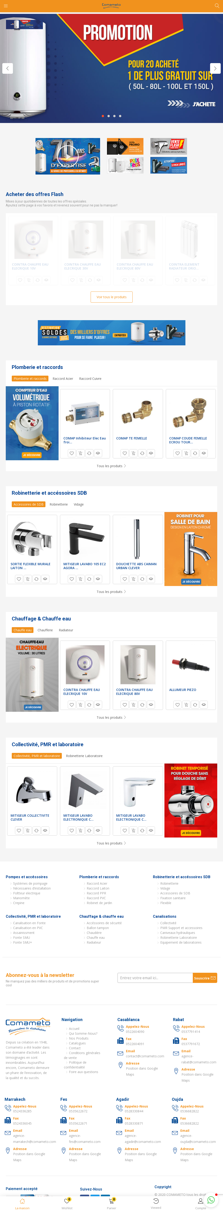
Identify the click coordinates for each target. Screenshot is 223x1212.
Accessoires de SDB (29, 504)
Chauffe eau (23, 630)
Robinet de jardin (99, 903)
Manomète (21, 898)
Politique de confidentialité (75, 1064)
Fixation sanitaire (173, 898)
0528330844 (134, 1111)
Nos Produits (79, 1038)
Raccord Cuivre (90, 378)
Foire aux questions (83, 1072)
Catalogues (77, 1043)
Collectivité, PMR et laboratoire (37, 756)
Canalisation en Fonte (29, 923)
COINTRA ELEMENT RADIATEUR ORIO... (184, 266)
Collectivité (168, 923)
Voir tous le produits (112, 297)
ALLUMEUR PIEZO (182, 689)
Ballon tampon (98, 928)
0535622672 (78, 1111)
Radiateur (66, 630)
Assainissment (24, 932)
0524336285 (22, 1111)
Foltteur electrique (26, 893)
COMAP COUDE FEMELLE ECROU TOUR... (188, 440)
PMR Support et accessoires (181, 928)
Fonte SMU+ (22, 942)
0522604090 (135, 1031)
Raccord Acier (63, 378)
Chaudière (94, 932)
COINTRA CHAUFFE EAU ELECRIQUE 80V (135, 266)
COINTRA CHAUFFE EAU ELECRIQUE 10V (30, 266)
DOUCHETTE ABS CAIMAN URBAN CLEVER (136, 566)
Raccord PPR (96, 893)
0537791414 (190, 1031)
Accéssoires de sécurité (104, 923)
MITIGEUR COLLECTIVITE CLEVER (30, 817)
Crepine (18, 903)
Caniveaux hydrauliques (177, 932)
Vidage (79, 504)
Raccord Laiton (98, 888)
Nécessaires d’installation (32, 888)
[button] (111, 1205)
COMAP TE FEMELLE (131, 438)
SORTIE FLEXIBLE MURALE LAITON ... (31, 566)
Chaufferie (45, 630)
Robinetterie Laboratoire (84, 756)
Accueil (74, 1028)
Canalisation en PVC (28, 928)
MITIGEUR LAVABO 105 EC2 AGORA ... (84, 566)
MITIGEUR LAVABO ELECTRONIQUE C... (78, 817)
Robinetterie (59, 504)
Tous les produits (112, 466)
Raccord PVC (96, 898)
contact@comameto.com (145, 1056)
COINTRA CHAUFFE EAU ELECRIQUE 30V (82, 266)
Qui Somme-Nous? (83, 1033)
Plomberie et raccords (30, 378)
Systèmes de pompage (30, 883)
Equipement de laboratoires (181, 942)
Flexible (165, 903)
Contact (75, 1048)
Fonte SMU (21, 937)
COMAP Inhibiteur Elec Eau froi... (84, 440)
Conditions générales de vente (82, 1055)
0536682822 (189, 1111)
